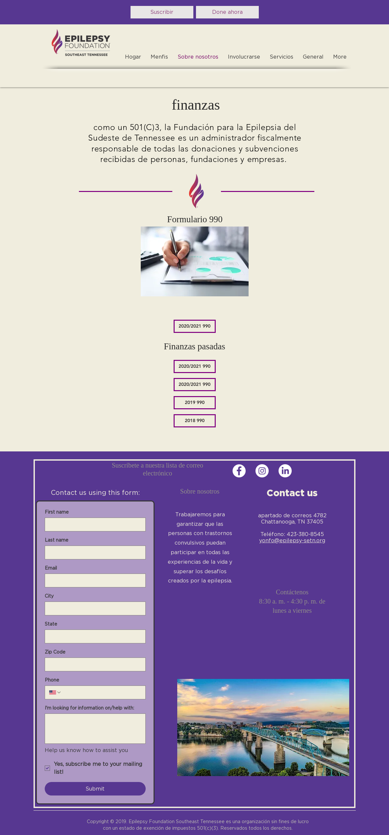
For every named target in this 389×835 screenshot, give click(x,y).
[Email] (93, 580)
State (51, 624)
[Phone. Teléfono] (101, 692)
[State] (93, 636)
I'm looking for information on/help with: (89, 708)
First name (57, 512)
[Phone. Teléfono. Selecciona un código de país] (55, 692)
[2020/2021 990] (195, 326)
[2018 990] (195, 420)
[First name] (93, 524)
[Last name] (93, 552)
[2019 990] (195, 402)
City (49, 596)
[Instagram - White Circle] (262, 470)
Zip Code (55, 652)
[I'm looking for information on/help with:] (95, 728)
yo (262, 540)
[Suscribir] (162, 12)
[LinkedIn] (285, 470)
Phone (52, 680)
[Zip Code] (93, 664)
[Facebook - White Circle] (239, 470)
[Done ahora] (227, 12)
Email (51, 568)
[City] (93, 608)
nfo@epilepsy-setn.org (295, 540)
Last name (56, 540)
